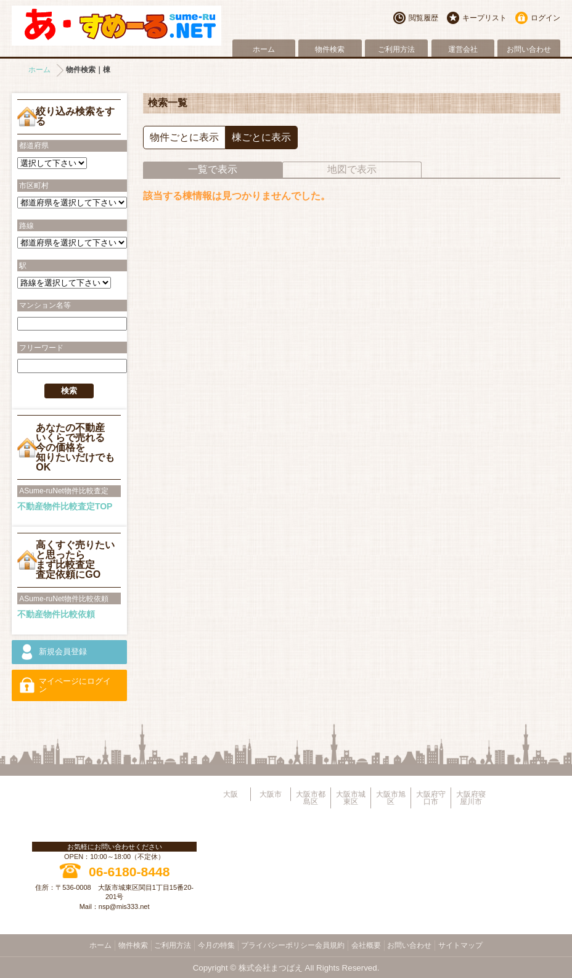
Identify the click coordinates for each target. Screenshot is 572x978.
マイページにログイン (75, 685)
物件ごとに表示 (184, 137)
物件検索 (330, 49)
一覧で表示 (212, 169)
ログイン (545, 18)
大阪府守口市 (431, 798)
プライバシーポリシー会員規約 (293, 945)
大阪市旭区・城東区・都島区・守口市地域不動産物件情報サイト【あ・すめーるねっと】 (116, 26)
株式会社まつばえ (271, 967)
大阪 (230, 794)
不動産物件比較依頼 (56, 614)
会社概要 (366, 945)
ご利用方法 (396, 49)
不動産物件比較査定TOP (65, 506)
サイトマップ (460, 945)
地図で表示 (352, 169)
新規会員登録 (63, 651)
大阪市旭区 (391, 798)
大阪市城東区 (351, 798)
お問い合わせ (529, 49)
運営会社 (463, 49)
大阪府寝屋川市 (471, 798)
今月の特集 (216, 945)
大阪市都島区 (310, 798)
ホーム (264, 49)
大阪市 (270, 794)
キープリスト (484, 18)
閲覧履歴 (423, 18)
